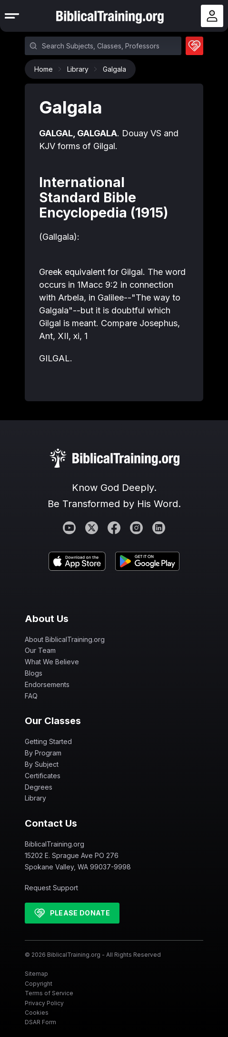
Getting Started (48, 741)
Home (46, 69)
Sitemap (36, 973)
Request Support (51, 888)
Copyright (38, 983)
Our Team (40, 650)
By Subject (42, 764)
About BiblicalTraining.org (65, 639)
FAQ (31, 696)
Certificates (42, 776)
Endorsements (47, 684)
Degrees (38, 787)
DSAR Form (40, 1022)
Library (80, 69)
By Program (43, 753)
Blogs (33, 673)
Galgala (114, 69)
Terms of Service (49, 993)
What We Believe (52, 662)
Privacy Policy (44, 1003)
